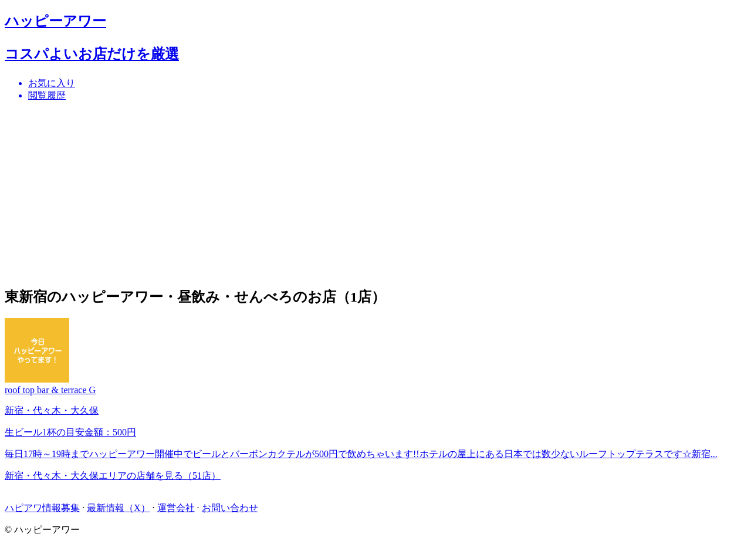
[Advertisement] (357, 193)
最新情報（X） (118, 508)
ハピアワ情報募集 (42, 508)
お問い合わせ (230, 508)
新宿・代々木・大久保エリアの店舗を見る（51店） (113, 476)
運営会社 (176, 508)
